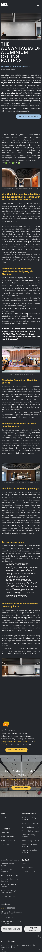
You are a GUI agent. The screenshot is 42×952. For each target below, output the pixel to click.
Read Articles (6, 833)
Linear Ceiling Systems (31, 841)
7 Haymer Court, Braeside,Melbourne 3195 (11, 913)
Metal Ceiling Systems (30, 823)
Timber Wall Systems (9, 875)
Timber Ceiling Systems (31, 831)
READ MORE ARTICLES (16, 750)
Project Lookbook (8, 840)
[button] (37, 5)
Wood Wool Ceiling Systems (29, 851)
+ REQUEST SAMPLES (32, 929)
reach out (36, 651)
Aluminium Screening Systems (9, 880)
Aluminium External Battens (8, 886)
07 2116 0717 (7, 918)
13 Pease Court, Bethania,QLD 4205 (11, 922)
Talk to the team (21, 788)
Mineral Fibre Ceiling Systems (30, 845)
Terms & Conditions (29, 871)
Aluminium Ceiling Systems (29, 819)
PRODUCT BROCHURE (11, 929)
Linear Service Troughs (10, 860)
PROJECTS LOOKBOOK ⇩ (28, 116)
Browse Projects (7, 837)
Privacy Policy (27, 868)
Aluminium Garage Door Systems (8, 892)
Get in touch (27, 864)
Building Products (8, 896)
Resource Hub (6, 844)
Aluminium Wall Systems (7, 870)
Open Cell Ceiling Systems (28, 836)
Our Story (5, 818)
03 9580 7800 (8, 908)
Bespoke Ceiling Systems (7, 865)
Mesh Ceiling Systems (30, 827)
